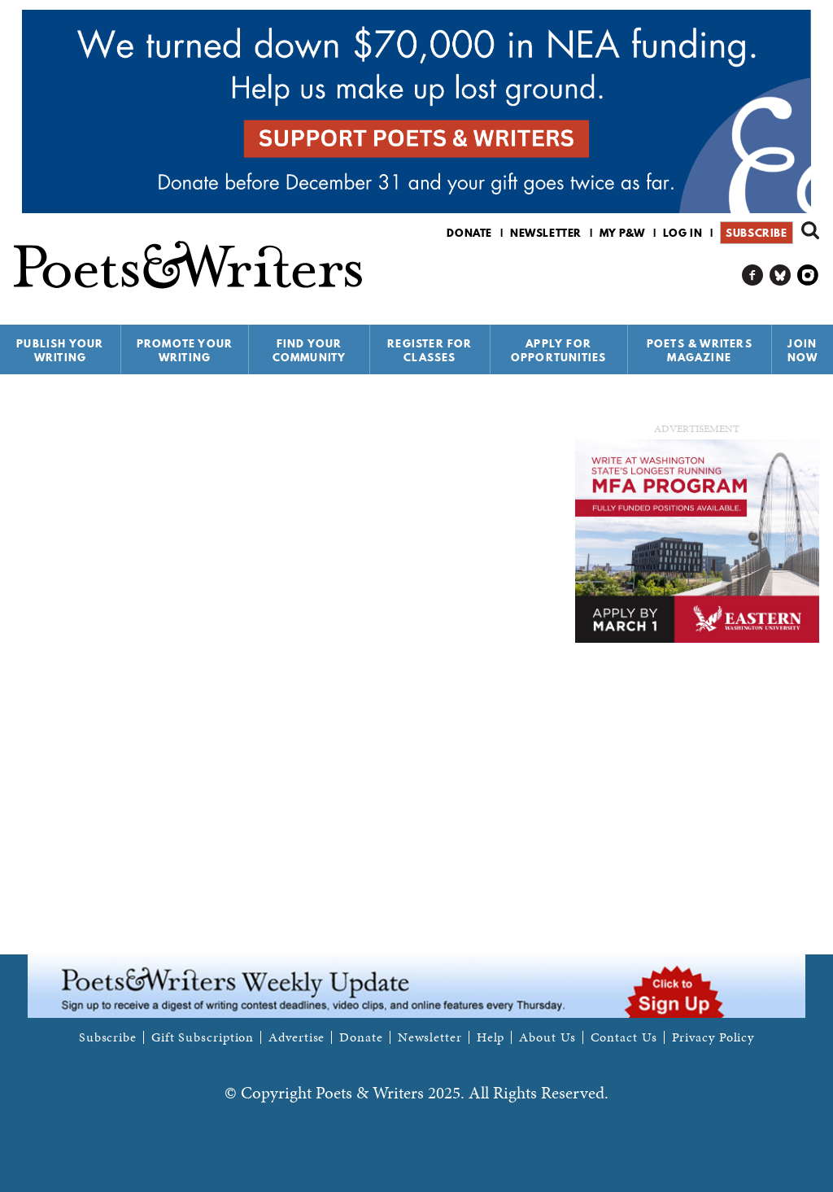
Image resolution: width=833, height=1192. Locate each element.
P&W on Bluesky (781, 275)
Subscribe (756, 232)
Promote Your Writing (185, 350)
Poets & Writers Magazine (699, 350)
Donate (469, 232)
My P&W (622, 232)
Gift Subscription (202, 1037)
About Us (547, 1037)
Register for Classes (429, 350)
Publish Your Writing (59, 350)
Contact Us (624, 1037)
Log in (683, 232)
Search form (810, 230)
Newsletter (546, 232)
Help (491, 1037)
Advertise (296, 1037)
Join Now (802, 350)
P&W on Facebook (753, 275)
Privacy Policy (713, 1037)
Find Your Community (310, 350)
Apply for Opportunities (559, 350)
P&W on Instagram (808, 275)
